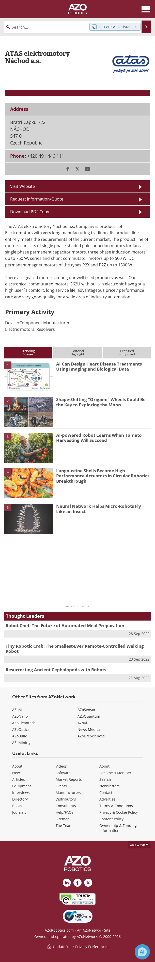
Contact (105, 792)
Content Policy (111, 818)
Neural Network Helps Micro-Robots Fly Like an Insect (98, 508)
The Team (64, 825)
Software (63, 772)
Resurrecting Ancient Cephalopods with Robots (56, 670)
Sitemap (63, 818)
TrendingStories (28, 352)
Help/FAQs (64, 812)
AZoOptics (20, 729)
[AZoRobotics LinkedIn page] (67, 883)
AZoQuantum (89, 716)
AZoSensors (87, 709)
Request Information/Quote (36, 199)
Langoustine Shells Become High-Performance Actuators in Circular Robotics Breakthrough (102, 476)
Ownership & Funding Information (118, 828)
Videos (61, 766)
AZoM (17, 709)
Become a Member (115, 772)
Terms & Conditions (116, 805)
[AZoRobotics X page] (88, 883)
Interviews (21, 792)
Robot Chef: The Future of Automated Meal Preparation (65, 625)
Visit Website (22, 186)
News (17, 772)
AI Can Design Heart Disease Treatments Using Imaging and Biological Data (99, 366)
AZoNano (20, 716)
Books (17, 805)
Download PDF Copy (29, 211)
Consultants (66, 805)
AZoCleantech (24, 722)
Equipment (21, 786)
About (17, 766)
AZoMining (21, 742)
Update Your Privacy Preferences (77, 946)
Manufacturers (68, 792)
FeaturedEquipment (127, 352)
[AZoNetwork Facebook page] (77, 883)
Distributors (66, 799)
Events (61, 786)
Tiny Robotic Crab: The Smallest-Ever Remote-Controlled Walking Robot (75, 648)
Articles (18, 779)
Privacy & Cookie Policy (118, 812)
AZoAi (82, 722)
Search (105, 779)
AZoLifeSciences (91, 736)
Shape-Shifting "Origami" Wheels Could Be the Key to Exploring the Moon (101, 401)
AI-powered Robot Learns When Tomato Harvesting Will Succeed (99, 437)
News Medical (89, 729)
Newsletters (109, 786)
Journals (19, 812)
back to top (139, 844)
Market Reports (69, 779)
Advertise (107, 799)
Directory (20, 799)
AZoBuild (19, 736)
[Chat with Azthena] (142, 951)
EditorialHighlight (77, 352)
